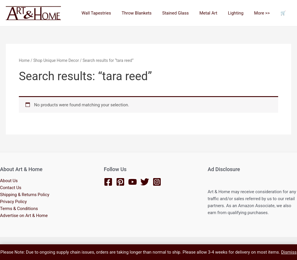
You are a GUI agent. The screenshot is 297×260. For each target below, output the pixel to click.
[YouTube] (132, 181)
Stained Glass (184, 13)
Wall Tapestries (109, 13)
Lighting (240, 13)
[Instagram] (157, 181)
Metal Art (215, 13)
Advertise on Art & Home (24, 215)
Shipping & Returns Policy (24, 194)
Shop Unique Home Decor (56, 60)
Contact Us (10, 187)
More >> (265, 13)
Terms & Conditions (19, 208)
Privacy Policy (13, 201)
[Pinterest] (120, 181)
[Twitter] (144, 181)
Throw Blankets (147, 13)
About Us (9, 180)
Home (24, 60)
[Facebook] (108, 181)
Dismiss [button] (289, 252)
